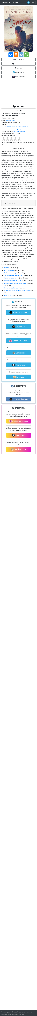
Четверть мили (9, 270)
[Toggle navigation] (33, 3)
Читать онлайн (18, 64)
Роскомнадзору (6, 1012)
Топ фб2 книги (18, 449)
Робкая (6, 267)
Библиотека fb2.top (9, 2)
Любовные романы (18, 340)
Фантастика (18, 365)
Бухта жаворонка (19, 131)
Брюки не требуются (11, 288)
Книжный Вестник (18, 312)
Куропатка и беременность (13, 275)
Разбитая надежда (10, 273)
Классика (18, 377)
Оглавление (10, 203)
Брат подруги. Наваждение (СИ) (15, 283)
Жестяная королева (10, 278)
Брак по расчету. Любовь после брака (17, 290)
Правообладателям (18, 1012)
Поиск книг (18, 326)
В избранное (18, 59)
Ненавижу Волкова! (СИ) (12, 280)
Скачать (18, 68)
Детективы (18, 353)
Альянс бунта (8, 295)
